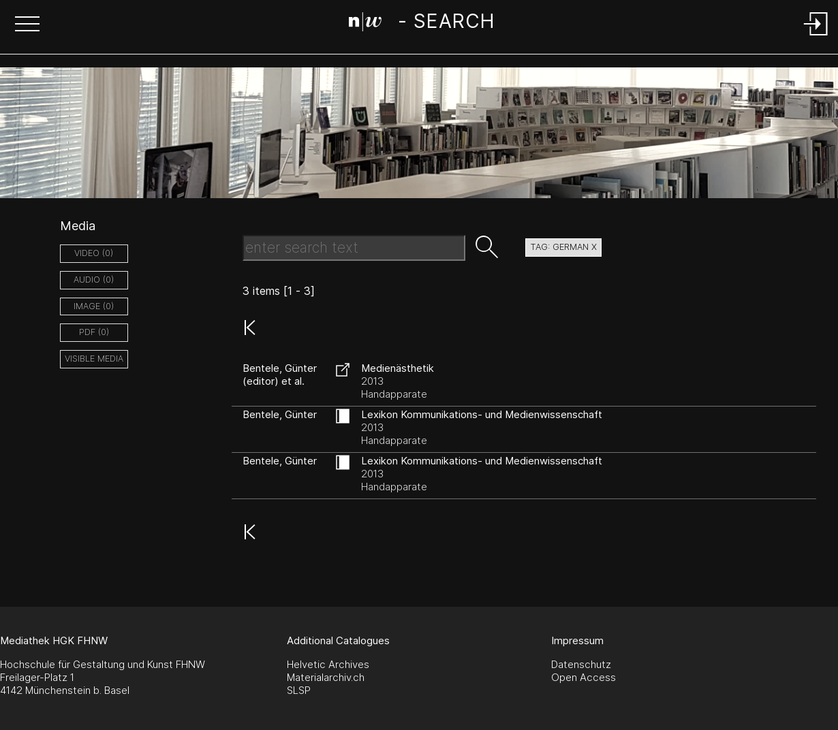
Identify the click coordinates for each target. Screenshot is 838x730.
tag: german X (563, 247)
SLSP (299, 690)
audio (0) (94, 279)
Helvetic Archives (328, 664)
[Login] (816, 36)
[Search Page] (421, 24)
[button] (27, 25)
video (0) (93, 253)
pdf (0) (94, 332)
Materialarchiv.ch (325, 677)
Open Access (583, 677)
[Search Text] (354, 248)
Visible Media (94, 358)
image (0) (94, 306)
